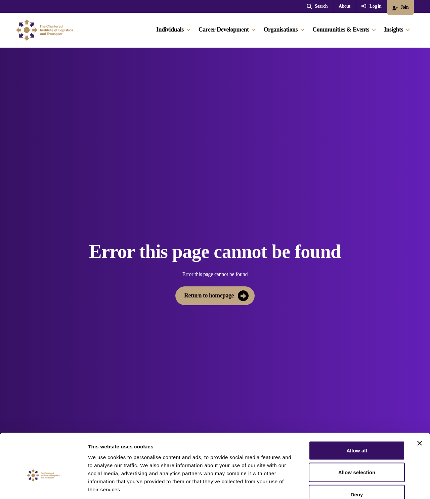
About (344, 6)
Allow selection (357, 433)
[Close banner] (419, 403)
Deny (356, 455)
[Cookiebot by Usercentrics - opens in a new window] (43, 486)
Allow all (356, 411)
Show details (352, 486)
